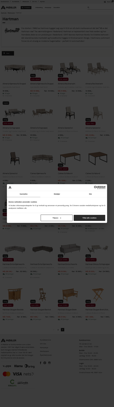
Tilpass (57, 218)
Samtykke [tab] (24, 194)
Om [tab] (90, 194)
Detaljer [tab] (57, 194)
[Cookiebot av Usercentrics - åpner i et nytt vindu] (95, 187)
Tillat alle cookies (89, 218)
